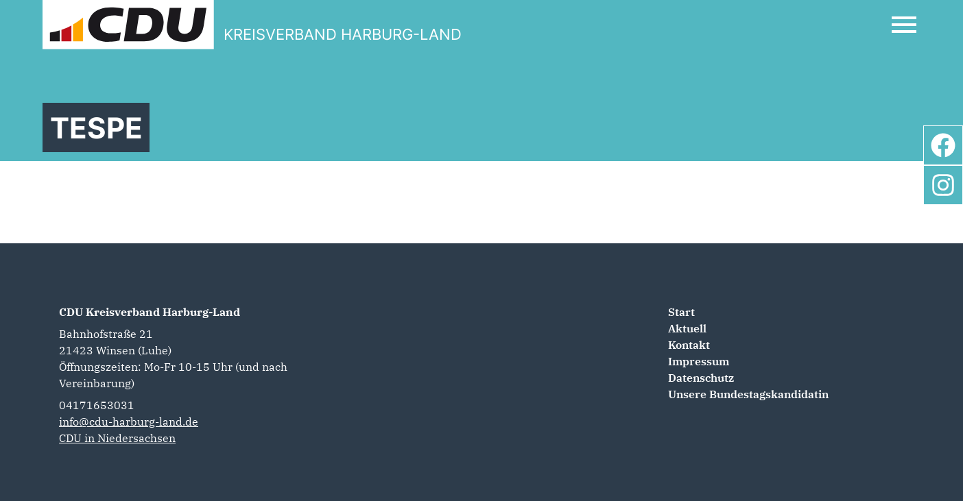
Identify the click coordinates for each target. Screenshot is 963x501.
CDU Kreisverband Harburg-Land (149, 312)
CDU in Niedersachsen (117, 438)
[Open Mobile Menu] (904, 24)
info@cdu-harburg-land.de (128, 421)
